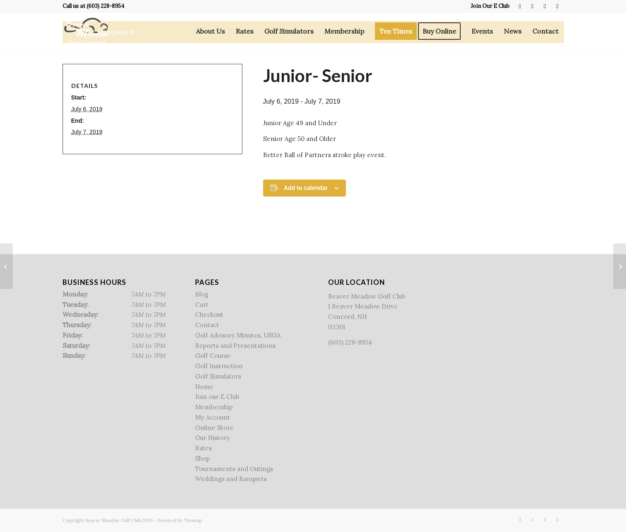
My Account (212, 417)
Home (204, 387)
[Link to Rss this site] (545, 6)
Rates (203, 448)
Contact (207, 325)
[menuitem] (488, 6)
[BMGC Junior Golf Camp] (619, 266)
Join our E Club (217, 397)
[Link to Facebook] (520, 6)
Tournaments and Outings (234, 469)
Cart (201, 305)
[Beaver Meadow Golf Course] (86, 31)
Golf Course (213, 356)
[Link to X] (533, 6)
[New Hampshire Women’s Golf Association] (6, 266)
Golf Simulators (218, 376)
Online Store (214, 428)
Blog (201, 294)
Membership (214, 407)
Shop (202, 458)
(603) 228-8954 (105, 6)
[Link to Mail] (557, 6)
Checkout (209, 314)
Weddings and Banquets (231, 479)
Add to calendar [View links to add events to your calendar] (306, 188)
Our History (212, 438)
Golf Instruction (219, 366)
